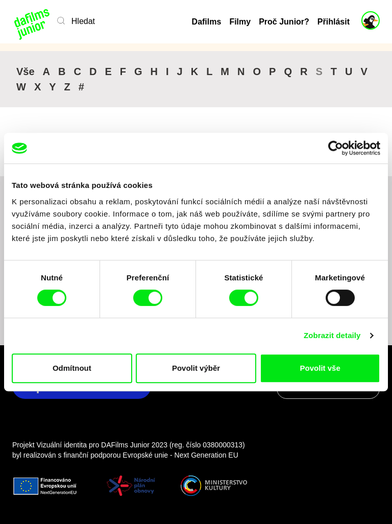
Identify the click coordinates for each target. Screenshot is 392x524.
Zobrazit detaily (332, 335)
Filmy (240, 21)
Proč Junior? (284, 21)
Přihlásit (333, 21)
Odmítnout (72, 368)
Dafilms (207, 21)
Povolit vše (320, 368)
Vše (25, 71)
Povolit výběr (196, 368)
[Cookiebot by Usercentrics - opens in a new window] (335, 148)
